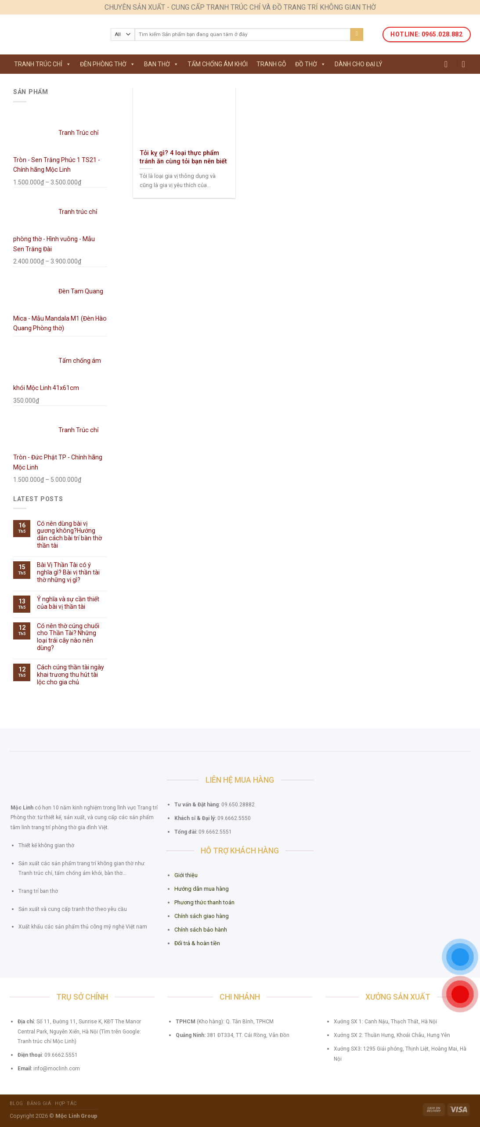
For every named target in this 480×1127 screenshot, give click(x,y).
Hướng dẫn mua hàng (201, 888)
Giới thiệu (186, 875)
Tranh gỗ (271, 64)
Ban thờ (161, 64)
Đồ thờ (310, 64)
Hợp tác (66, 1103)
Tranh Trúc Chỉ (42, 64)
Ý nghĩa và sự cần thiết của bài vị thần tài (68, 603)
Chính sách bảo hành (200, 929)
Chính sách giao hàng (201, 916)
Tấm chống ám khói (218, 64)
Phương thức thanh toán (204, 902)
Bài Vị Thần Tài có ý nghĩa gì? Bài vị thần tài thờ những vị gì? (68, 572)
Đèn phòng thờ (107, 64)
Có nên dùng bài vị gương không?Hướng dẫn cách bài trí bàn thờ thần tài (69, 534)
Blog (16, 1103)
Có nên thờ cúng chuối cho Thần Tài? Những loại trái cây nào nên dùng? (68, 637)
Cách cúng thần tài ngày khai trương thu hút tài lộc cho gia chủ (70, 675)
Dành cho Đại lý (359, 64)
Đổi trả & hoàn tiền (197, 943)
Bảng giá (39, 1103)
